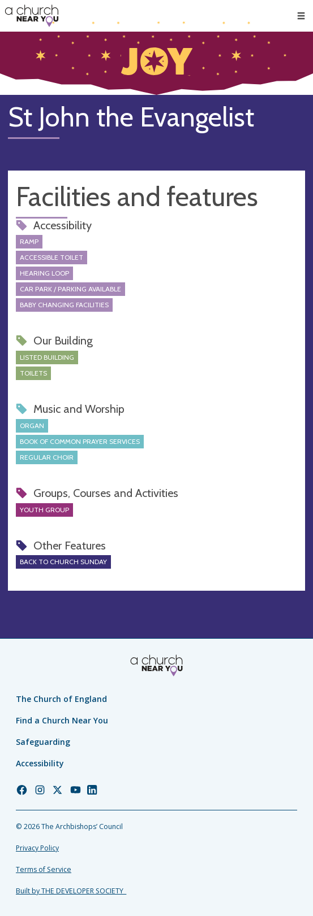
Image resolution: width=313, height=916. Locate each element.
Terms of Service (43, 869)
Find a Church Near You (62, 720)
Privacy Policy (37, 848)
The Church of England (61, 698)
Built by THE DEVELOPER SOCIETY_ (71, 891)
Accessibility (40, 763)
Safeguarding (43, 741)
